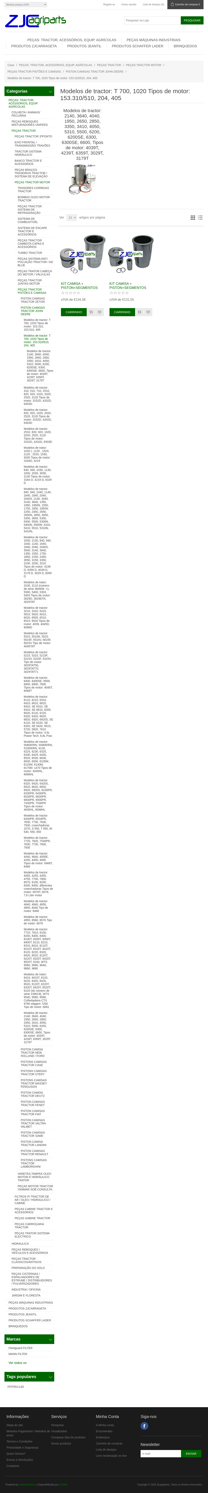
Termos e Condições (19, 1441)
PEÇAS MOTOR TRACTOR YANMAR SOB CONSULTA (35, 1188)
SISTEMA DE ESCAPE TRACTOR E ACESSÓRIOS (32, 231)
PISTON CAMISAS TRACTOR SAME (33, 1134)
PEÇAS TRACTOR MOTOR (143, 65)
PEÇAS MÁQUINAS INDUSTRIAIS (153, 40)
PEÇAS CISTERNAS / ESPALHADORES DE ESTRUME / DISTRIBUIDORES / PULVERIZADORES (32, 1278)
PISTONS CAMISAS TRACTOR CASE (34, 1063)
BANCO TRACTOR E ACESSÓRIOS (28, 162)
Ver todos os (18, 1363)
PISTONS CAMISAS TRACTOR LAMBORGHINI (34, 1163)
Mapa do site (14, 1425)
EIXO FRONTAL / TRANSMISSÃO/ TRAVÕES (32, 144)
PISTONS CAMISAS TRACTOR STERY (34, 1072)
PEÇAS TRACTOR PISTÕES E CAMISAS (34, 71)
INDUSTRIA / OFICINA (26, 1289)
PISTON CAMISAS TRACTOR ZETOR (33, 300)
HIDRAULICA (20, 1243)
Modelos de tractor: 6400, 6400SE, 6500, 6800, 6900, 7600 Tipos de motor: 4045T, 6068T (38, 684)
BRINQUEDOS (185, 46)
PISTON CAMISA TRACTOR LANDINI (34, 1143)
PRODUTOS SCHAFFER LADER (137, 46)
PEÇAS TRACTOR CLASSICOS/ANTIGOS (26, 1260)
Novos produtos (61, 1443)
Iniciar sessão (128, 4)
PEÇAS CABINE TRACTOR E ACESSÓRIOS (34, 1210)
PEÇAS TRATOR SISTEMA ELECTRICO (32, 1235)
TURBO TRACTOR (30, 252)
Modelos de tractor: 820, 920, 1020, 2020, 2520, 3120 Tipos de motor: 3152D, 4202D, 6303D (38, 416)
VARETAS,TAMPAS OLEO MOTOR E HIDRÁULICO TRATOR (34, 1177)
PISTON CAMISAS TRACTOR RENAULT (34, 1152)
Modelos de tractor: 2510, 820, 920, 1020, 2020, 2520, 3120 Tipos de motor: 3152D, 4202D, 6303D (38, 435)
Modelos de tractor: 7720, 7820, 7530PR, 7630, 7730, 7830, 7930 (37, 842)
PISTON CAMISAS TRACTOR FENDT (33, 1103)
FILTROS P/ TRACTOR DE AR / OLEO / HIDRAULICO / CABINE (32, 1200)
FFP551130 (16, 1386)
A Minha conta (105, 1425)
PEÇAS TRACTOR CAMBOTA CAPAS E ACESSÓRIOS (31, 244)
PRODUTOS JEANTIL (84, 46)
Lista (200, 217)
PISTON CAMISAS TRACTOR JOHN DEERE (95, 71)
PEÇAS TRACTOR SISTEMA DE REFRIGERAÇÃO (30, 209)
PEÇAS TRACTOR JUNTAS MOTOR (30, 282)
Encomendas (104, 1431)
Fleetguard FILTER (20, 1348)
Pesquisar (57, 1425)
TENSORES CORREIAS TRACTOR (33, 189)
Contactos (12, 1466)
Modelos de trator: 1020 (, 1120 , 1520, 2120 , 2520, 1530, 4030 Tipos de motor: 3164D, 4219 (37, 454)
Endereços (102, 1437)
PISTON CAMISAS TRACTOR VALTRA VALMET (33, 1123)
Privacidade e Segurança (22, 1447)
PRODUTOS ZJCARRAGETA (34, 46)
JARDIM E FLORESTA (26, 1295)
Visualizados (59, 1431)
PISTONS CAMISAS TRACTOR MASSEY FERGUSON (34, 1083)
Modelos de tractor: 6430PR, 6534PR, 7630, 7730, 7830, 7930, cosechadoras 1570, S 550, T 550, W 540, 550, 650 (38, 823)
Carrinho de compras (109, 1443)
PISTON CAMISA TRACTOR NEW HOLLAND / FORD (32, 1053)
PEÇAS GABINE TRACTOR (32, 1218)
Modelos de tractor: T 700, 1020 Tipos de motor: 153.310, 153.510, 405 (37, 324)
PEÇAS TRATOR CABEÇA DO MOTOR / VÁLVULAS (35, 273)
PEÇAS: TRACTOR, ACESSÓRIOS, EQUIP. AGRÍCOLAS (71, 40)
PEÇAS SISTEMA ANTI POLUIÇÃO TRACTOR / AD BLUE (35, 262)
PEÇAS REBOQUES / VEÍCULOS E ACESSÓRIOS (30, 1251)
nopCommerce (27, 1484)
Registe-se (109, 4)
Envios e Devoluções (19, 1459)
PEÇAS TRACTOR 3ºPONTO (33, 136)
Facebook (144, 1426)
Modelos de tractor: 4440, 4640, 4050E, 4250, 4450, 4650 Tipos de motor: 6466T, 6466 (38, 860)
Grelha (192, 217)
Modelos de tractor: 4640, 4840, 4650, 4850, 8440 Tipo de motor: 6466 (36, 906)
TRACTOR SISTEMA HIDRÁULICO (28, 153)
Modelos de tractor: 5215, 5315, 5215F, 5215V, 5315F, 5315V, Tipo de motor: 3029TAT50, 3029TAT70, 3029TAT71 (37, 662)
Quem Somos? (15, 1453)
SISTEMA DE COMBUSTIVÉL (28, 220)
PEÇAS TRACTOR (109, 65)
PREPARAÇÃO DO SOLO (28, 1268)
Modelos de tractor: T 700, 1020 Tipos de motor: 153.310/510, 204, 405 (37, 340)
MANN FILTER (18, 1354)
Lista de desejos (106, 1449)
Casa (11, 65)
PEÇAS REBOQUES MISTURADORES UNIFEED (30, 123)
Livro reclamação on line (111, 1455)
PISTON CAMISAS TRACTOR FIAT (33, 1112)
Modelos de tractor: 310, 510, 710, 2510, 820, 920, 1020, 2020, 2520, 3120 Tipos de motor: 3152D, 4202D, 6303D (38, 396)
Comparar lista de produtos (68, 1437)
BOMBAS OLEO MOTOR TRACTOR (34, 199)
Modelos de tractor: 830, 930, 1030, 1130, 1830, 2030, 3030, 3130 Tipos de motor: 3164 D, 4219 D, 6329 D (38, 475)
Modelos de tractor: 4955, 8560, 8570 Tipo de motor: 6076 (38, 920)
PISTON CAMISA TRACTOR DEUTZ (33, 1094)
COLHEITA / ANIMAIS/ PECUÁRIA (26, 114)
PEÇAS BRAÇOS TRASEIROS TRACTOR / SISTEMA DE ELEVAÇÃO (31, 173)
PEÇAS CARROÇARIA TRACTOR (29, 1225)
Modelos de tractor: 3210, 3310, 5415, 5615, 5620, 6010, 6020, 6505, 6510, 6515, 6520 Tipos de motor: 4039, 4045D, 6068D (37, 617)
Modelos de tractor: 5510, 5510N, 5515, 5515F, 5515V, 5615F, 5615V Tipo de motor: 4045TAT (37, 640)
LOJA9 (63, 1484)
